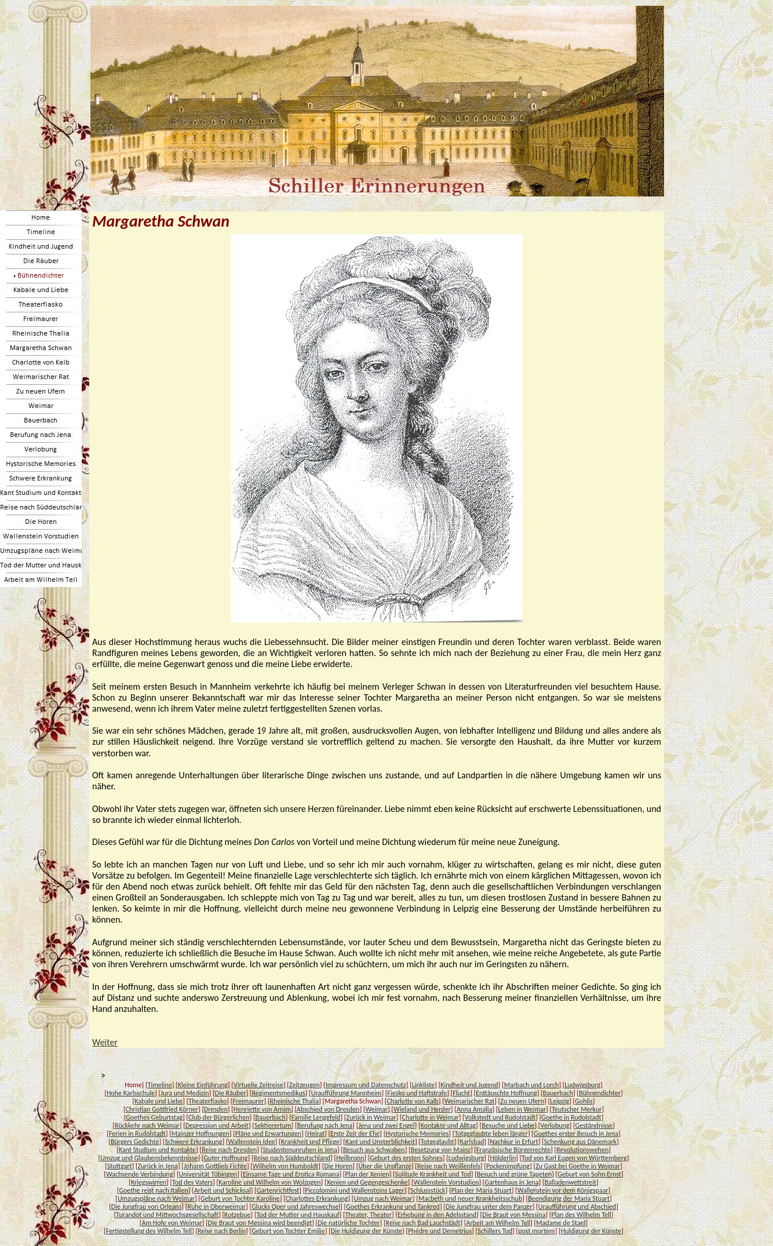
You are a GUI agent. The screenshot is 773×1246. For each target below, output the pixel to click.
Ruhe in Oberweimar (216, 1207)
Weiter (105, 1042)
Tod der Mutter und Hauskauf (298, 1215)
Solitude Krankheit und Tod (433, 1174)
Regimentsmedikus (278, 1093)
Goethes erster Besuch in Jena (576, 1134)
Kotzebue (237, 1215)
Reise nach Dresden (229, 1150)
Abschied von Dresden (328, 1109)
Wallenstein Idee (251, 1142)
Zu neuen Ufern (522, 1101)
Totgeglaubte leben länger (490, 1134)
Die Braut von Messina (513, 1215)
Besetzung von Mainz (441, 1150)
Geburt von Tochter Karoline (240, 1198)
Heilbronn (350, 1158)
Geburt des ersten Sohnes (406, 1158)
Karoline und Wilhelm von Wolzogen (269, 1182)
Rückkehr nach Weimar (147, 1125)
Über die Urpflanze (384, 1166)
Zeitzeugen (304, 1085)
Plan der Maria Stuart (481, 1190)
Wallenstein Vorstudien (446, 1182)
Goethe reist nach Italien (153, 1190)
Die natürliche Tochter (349, 1223)
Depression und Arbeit (217, 1125)
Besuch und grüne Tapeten (514, 1174)
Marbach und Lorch (531, 1085)
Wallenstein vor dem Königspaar (562, 1190)
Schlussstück (428, 1190)
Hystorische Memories (417, 1134)
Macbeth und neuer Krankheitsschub (470, 1198)
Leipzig (559, 1101)
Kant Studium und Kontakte (157, 1150)
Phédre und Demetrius (440, 1231)
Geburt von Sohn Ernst (589, 1174)
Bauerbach (558, 1093)
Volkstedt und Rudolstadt (500, 1117)
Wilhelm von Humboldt (285, 1166)
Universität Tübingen (208, 1174)
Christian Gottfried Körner (162, 1109)
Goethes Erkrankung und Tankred (393, 1207)
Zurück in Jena (158, 1166)
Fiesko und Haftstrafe (417, 1093)
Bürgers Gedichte (135, 1142)
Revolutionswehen (582, 1150)
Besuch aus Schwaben (374, 1150)
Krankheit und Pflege (310, 1142)
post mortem (536, 1231)
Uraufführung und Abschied (577, 1207)
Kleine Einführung (203, 1085)
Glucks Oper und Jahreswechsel (295, 1207)
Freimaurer (248, 1101)
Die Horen (338, 1166)
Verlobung (555, 1125)
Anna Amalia (475, 1109)
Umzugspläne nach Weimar (156, 1198)
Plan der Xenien (367, 1174)
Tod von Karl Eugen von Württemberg (574, 1158)
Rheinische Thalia (294, 1101)
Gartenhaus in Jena (512, 1182)
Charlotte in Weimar (430, 1117)
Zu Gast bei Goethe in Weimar (577, 1166)
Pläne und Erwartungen (268, 1134)
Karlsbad (472, 1142)
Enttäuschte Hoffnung (506, 1093)
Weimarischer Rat (469, 1101)
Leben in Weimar (522, 1109)
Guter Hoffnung (226, 1158)
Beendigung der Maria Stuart (569, 1198)
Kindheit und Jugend (469, 1085)
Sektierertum (272, 1125)
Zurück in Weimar (371, 1117)
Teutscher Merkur (576, 1109)
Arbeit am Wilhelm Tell (498, 1223)
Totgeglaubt (437, 1142)
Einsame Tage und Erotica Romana (291, 1174)
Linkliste (423, 1085)
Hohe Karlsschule (131, 1093)
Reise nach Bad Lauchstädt (423, 1223)
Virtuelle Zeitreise (258, 1085)
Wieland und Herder (422, 1109)
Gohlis (583, 1101)
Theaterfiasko (207, 1101)
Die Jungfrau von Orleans (146, 1207)
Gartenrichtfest (278, 1190)
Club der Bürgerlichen (218, 1117)
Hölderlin (503, 1158)
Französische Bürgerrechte (513, 1150)
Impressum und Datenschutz (366, 1085)
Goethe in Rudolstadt (571, 1117)
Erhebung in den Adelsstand (437, 1215)
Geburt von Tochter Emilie (288, 1231)
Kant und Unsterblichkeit (380, 1142)
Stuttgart (119, 1166)
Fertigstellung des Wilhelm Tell (149, 1231)
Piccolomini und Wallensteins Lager (354, 1190)
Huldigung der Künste (591, 1231)
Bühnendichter (600, 1093)
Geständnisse (594, 1125)
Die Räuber (230, 1093)
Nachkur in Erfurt (514, 1142)
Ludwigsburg (582, 1085)
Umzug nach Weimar (383, 1198)
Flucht (461, 1093)
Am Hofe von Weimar (172, 1223)
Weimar (376, 1109)
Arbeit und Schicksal (222, 1190)
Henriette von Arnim (262, 1109)
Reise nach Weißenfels (448, 1166)
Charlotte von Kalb (412, 1101)
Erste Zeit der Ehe (355, 1134)
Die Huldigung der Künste (366, 1231)
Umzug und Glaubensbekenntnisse (149, 1158)
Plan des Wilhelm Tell (581, 1215)
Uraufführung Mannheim (346, 1093)
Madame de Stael (560, 1223)
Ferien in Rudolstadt (137, 1134)
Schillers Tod (494, 1231)
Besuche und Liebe (508, 1125)
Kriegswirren (148, 1182)
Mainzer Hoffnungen (200, 1134)
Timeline (160, 1085)
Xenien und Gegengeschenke (367, 1182)
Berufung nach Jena (325, 1125)
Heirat (315, 1134)
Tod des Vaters (192, 1182)
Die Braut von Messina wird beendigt (260, 1223)
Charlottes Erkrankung (317, 1198)
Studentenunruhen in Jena (299, 1150)
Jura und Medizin (185, 1093)
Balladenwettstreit (570, 1182)
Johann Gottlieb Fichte (215, 1166)
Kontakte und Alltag (448, 1125)
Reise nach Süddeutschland (292, 1158)
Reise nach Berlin (222, 1231)
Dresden (216, 1109)
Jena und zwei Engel (386, 1125)
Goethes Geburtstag (154, 1117)
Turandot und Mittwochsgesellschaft (167, 1215)
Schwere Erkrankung (193, 1142)
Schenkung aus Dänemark (580, 1142)
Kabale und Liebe (158, 1101)
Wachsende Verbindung (139, 1174)
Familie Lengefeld (316, 1117)
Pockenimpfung (508, 1166)
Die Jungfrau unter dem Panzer (489, 1207)
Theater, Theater (368, 1215)
